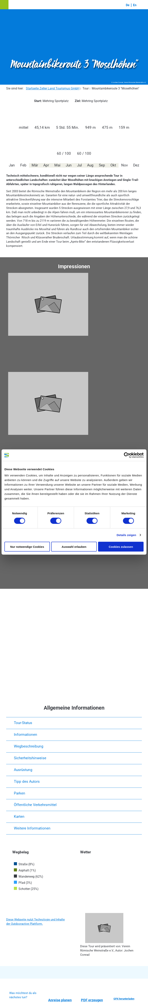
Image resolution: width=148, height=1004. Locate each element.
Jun (69, 165)
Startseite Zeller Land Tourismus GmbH (52, 88)
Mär (35, 165)
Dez (136, 165)
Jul (79, 165)
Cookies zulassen (121, 546)
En (134, 5)
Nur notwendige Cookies (27, 546)
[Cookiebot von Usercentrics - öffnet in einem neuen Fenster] (127, 455)
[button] (4, 4)
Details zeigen (126, 535)
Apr (46, 165)
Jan (12, 165)
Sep (102, 165)
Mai (57, 165)
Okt (113, 165)
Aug (90, 165)
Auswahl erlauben (74, 546)
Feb (23, 165)
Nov (124, 165)
